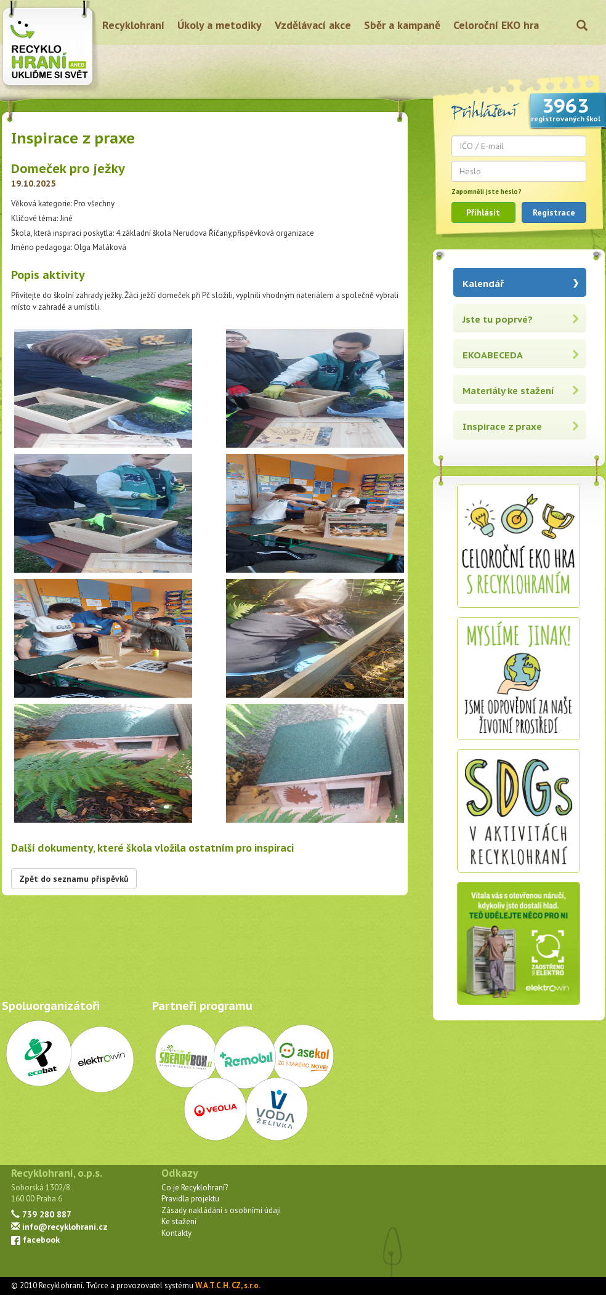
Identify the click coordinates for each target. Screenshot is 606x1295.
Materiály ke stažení (508, 391)
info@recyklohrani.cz (59, 1226)
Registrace (554, 212)
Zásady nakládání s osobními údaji (221, 1210)
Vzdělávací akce (313, 25)
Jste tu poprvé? (498, 319)
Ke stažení (178, 1221)
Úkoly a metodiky (219, 25)
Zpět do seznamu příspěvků (74, 878)
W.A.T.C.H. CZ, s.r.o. (228, 1285)
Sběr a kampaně (402, 25)
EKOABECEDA (493, 355)
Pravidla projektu (190, 1198)
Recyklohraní (133, 25)
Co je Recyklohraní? (194, 1187)
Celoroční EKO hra (496, 25)
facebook (35, 1239)
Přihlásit (483, 212)
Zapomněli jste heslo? (486, 191)
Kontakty (176, 1233)
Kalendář (483, 283)
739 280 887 (41, 1214)
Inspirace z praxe (502, 426)
